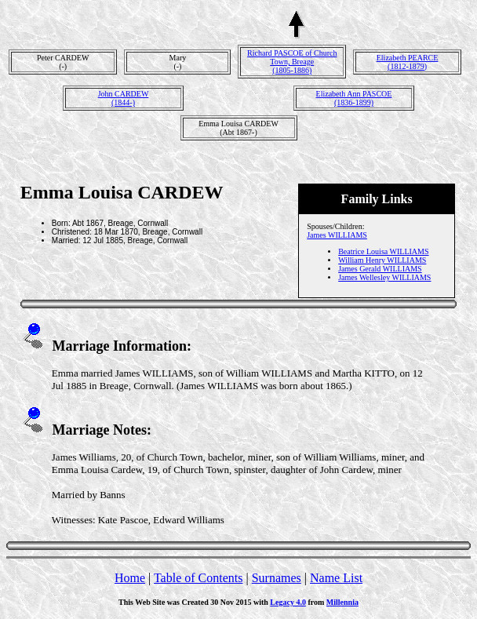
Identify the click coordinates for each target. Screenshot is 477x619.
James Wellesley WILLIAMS (384, 277)
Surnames (276, 577)
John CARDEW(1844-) (123, 98)
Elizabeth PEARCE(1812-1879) (408, 62)
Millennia (342, 602)
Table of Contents (198, 577)
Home (130, 577)
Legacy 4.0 (288, 602)
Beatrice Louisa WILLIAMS (383, 251)
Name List (336, 577)
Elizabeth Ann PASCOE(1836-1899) (354, 98)
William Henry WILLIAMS (382, 260)
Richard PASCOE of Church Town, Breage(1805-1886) (292, 62)
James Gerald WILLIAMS (379, 268)
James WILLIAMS (337, 235)
